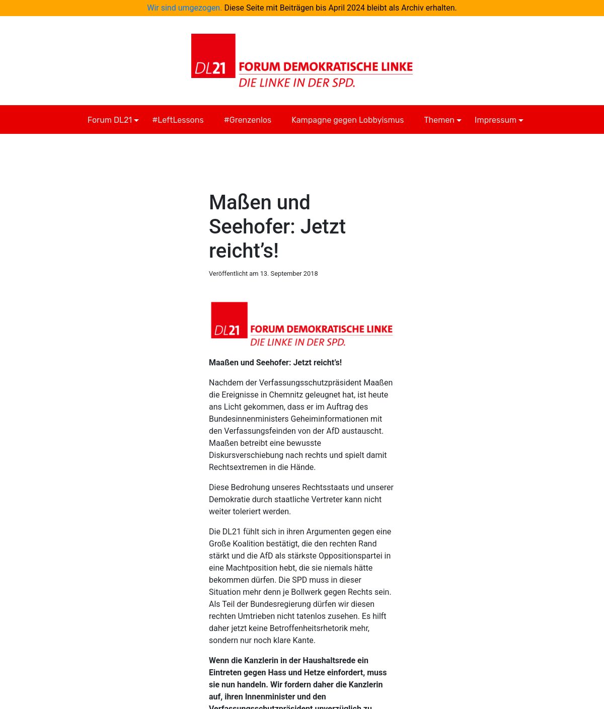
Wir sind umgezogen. (184, 8)
